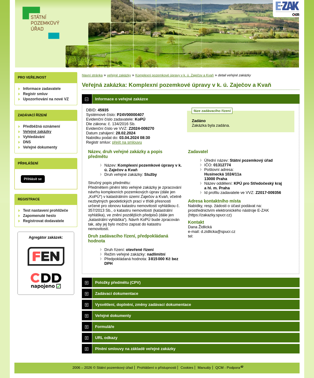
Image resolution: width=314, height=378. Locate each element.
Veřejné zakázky (37, 131)
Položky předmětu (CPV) (118, 282)
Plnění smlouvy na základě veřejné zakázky (135, 348)
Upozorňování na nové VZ (46, 99)
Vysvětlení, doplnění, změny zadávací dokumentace (143, 304)
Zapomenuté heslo (39, 216)
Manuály (204, 367)
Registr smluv (35, 94)
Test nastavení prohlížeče (45, 210)
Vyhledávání (34, 137)
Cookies (187, 367)
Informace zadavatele (42, 89)
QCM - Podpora (227, 367)
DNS (27, 142)
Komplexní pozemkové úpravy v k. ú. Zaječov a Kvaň (174, 75)
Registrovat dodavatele (43, 221)
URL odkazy (106, 337)
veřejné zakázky (119, 75)
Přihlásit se (33, 179)
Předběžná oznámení (41, 126)
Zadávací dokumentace (116, 293)
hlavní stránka (92, 75)
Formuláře (104, 326)
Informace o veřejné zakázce (121, 99)
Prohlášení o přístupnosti (156, 367)
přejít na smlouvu (127, 142)
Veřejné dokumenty (40, 147)
